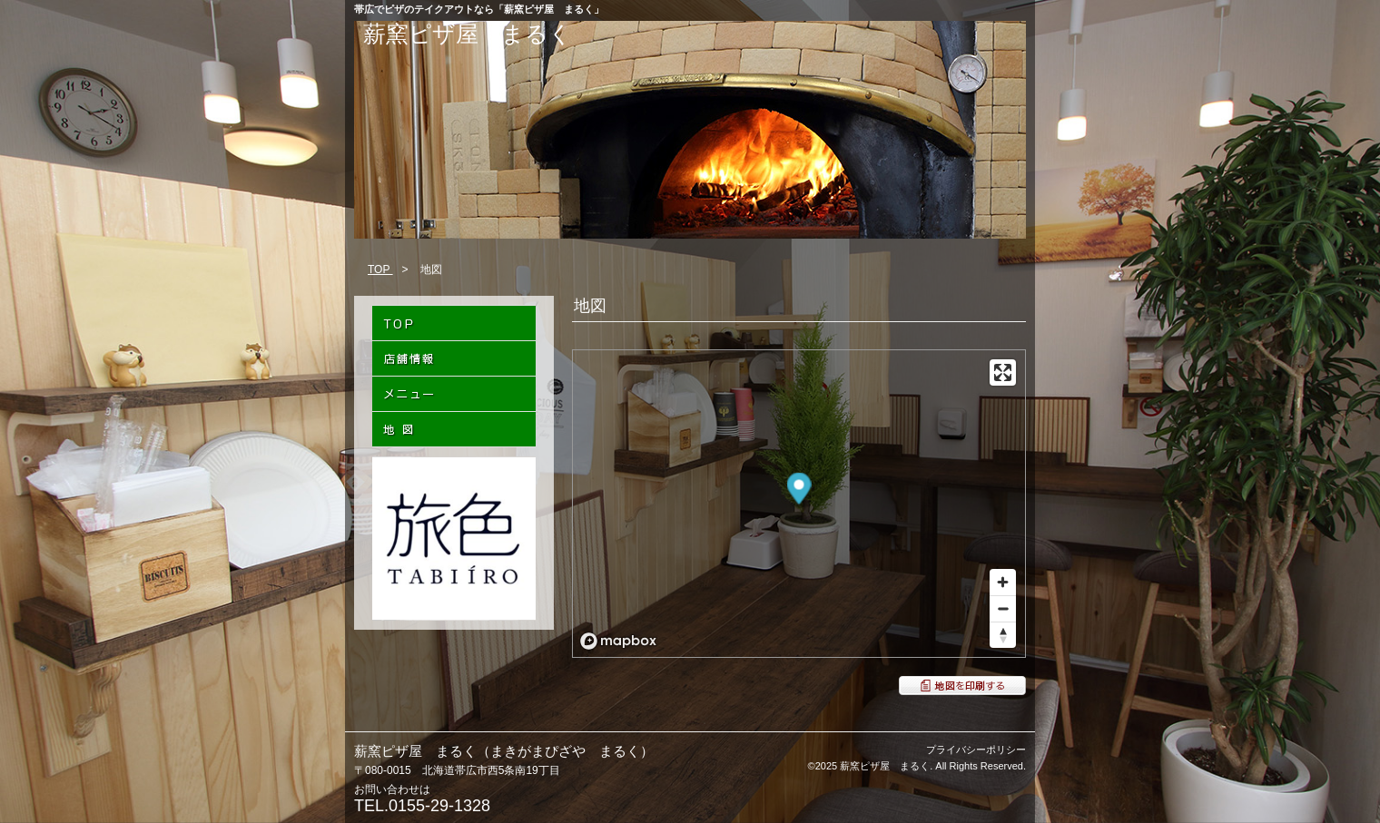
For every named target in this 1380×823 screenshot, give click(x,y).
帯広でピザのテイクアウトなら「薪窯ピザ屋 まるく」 (479, 9)
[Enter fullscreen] (1003, 372)
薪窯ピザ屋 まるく (467, 33)
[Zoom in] (1003, 582)
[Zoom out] (1003, 608)
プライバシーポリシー (976, 749)
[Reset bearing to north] (1003, 635)
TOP (380, 269)
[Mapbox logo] (618, 641)
